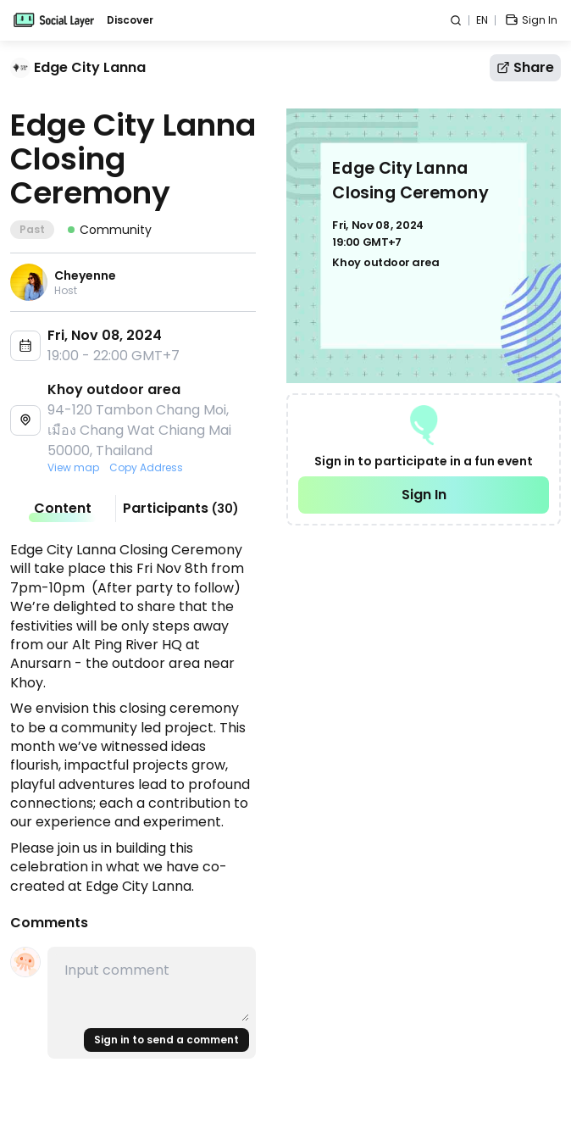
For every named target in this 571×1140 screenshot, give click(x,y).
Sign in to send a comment (166, 1039)
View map (73, 468)
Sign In (424, 494)
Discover (130, 20)
